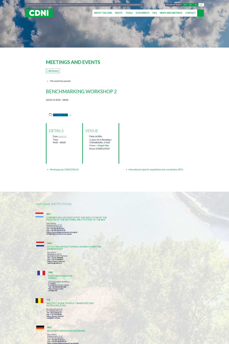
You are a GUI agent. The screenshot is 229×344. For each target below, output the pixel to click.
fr (185, 5)
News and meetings (171, 13)
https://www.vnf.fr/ (162, 230)
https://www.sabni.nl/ (109, 234)
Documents (142, 13)
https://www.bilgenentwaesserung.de (62, 239)
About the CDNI (103, 13)
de (190, 5)
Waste (118, 13)
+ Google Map (102, 145)
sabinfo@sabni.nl (108, 236)
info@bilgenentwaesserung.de (59, 241)
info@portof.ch (161, 273)
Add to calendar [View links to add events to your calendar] (60, 115)
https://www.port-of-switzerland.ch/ (170, 271)
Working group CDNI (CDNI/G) (64, 169)
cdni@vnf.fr (159, 232)
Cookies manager (161, 330)
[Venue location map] (138, 140)
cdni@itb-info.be (53, 271)
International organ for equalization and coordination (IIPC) (156, 169)
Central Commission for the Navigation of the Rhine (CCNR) (72, 330)
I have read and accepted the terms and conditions (134, 296)
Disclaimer (118, 330)
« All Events (53, 71)
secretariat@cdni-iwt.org (208, 315)
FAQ (155, 13)
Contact (190, 13)
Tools (129, 13)
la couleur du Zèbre (84, 335)
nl (196, 5)
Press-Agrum (58, 335)
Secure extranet (173, 5)
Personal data (138, 330)
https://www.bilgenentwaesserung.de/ (116, 267)
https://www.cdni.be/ (55, 269)
